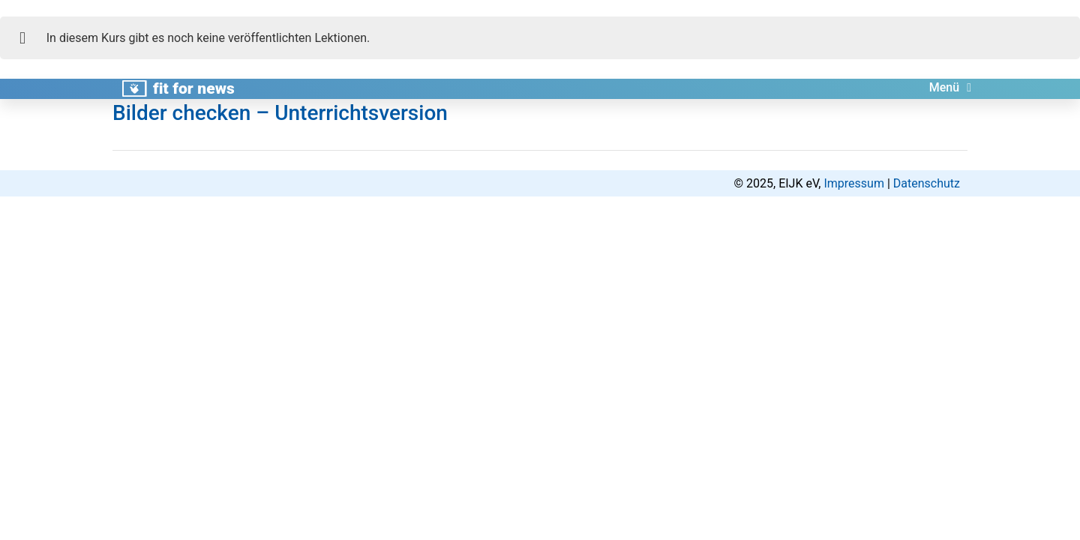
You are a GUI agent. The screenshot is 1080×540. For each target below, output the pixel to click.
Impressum (854, 183)
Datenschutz (926, 183)
